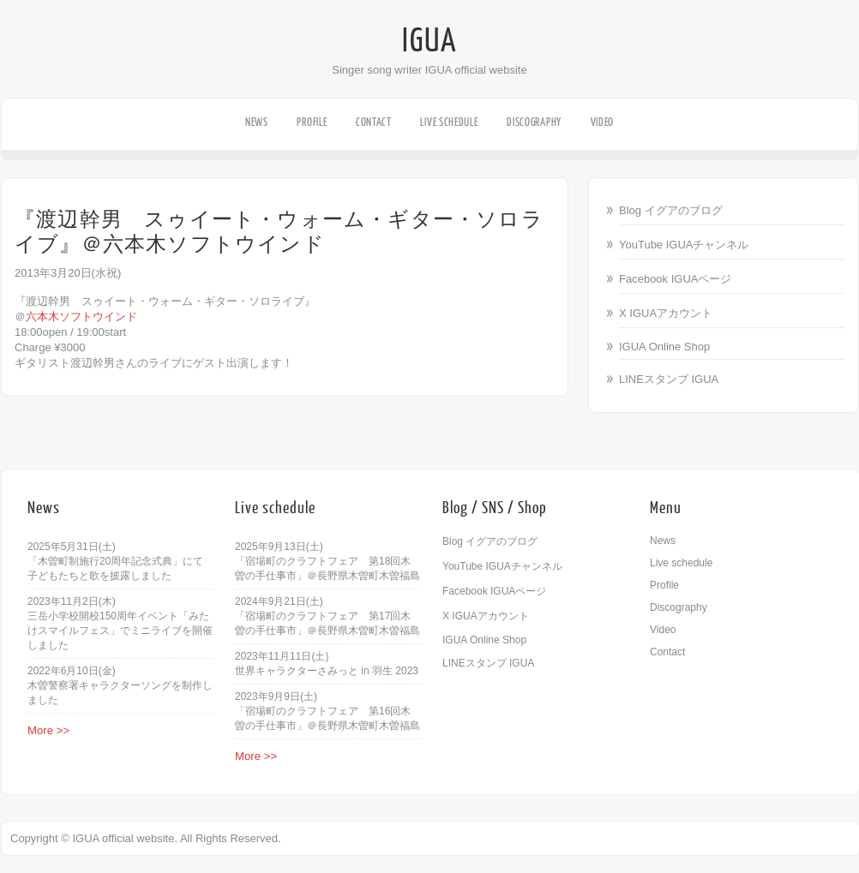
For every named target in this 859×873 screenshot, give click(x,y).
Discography (534, 122)
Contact (374, 122)
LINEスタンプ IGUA (668, 379)
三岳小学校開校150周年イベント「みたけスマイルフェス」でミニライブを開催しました (120, 630)
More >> (48, 730)
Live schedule (449, 122)
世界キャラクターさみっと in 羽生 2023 (326, 671)
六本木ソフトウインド (81, 316)
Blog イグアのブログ (671, 210)
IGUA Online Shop (664, 346)
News (256, 122)
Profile (312, 122)
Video (603, 122)
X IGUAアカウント (665, 313)
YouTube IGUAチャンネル (683, 244)
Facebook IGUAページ (675, 278)
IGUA (429, 41)
